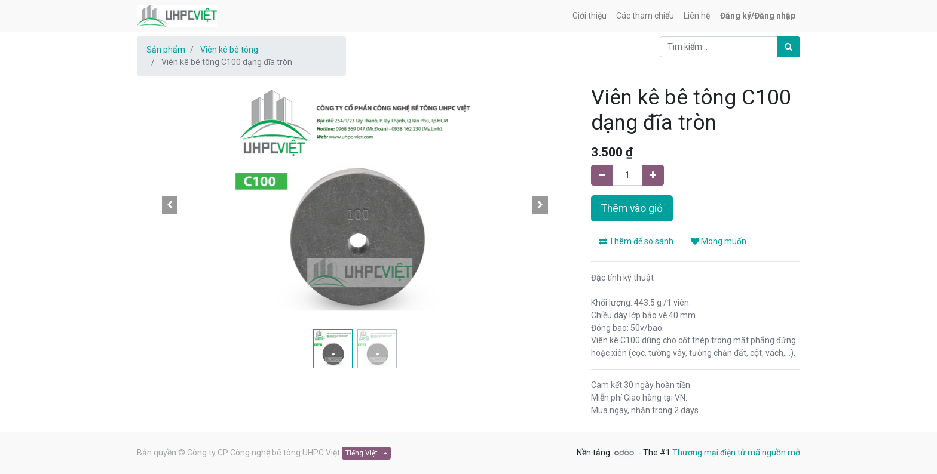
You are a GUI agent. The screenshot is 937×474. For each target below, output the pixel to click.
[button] (170, 204)
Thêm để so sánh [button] (636, 241)
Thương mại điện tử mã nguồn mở (736, 452)
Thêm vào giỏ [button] (632, 208)
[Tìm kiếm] (788, 46)
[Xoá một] (602, 175)
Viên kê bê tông (229, 49)
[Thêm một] (653, 175)
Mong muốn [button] (718, 241)
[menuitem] (589, 16)
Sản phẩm (165, 49)
